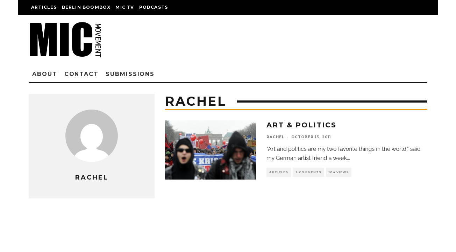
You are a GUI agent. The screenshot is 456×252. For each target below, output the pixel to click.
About (44, 74)
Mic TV (124, 7)
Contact (81, 74)
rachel (275, 137)
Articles (44, 7)
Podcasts (153, 7)
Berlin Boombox (86, 7)
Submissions (130, 74)
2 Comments (308, 172)
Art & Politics (301, 125)
